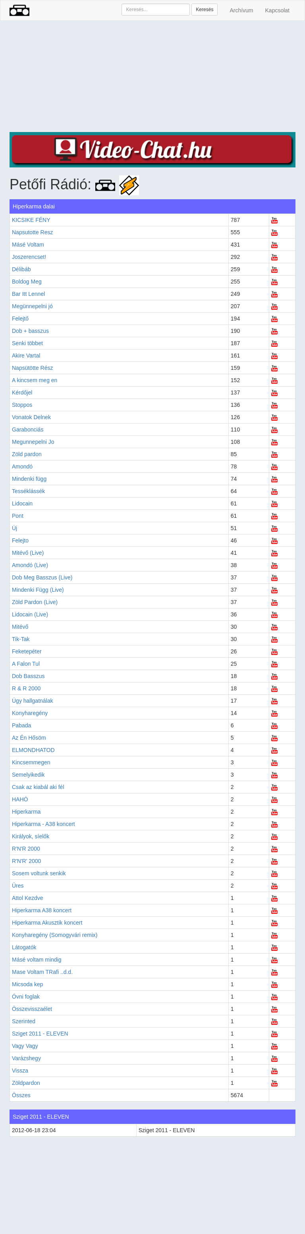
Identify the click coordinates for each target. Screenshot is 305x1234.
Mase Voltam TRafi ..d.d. (42, 972)
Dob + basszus (30, 331)
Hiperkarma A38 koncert (41, 910)
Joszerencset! (29, 257)
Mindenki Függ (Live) (38, 590)
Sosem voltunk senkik (39, 873)
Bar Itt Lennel (28, 294)
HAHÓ (20, 799)
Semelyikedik (28, 774)
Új (14, 528)
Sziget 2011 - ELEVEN (40, 1033)
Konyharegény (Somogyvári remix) (55, 935)
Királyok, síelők (30, 836)
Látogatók (24, 947)
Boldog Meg (27, 281)
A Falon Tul (26, 664)
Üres (18, 885)
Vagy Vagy (25, 1046)
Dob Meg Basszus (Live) (42, 577)
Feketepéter (27, 651)
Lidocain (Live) (30, 614)
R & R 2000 (26, 688)
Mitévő (20, 627)
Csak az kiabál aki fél (38, 787)
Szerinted (23, 1021)
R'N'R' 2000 (26, 861)
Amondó (22, 466)
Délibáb (21, 269)
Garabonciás (27, 429)
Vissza (20, 1070)
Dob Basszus (28, 676)
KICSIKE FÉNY (31, 220)
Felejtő (20, 318)
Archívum (241, 10)
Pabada (21, 725)
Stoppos (22, 405)
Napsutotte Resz (32, 232)
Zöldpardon (26, 1083)
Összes (21, 1095)
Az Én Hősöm (29, 738)
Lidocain (22, 503)
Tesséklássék (28, 491)
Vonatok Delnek (31, 417)
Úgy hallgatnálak (32, 701)
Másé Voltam (28, 244)
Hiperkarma (26, 811)
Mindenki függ (29, 479)
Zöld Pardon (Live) (35, 602)
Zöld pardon (27, 454)
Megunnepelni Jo (33, 442)
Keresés (204, 9)
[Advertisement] (152, 76)
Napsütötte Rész (32, 368)
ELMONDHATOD (33, 750)
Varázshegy (26, 1058)
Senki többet (27, 343)
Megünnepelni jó (32, 306)
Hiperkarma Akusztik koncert (47, 922)
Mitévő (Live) (28, 553)
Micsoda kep (27, 984)
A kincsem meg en (34, 380)
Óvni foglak (26, 996)
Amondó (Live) (30, 565)
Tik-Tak (21, 639)
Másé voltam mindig (37, 959)
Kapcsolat (277, 10)
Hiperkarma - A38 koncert (43, 824)
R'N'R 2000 (26, 848)
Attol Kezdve (27, 898)
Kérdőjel (22, 392)
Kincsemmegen (31, 762)
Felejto (20, 540)
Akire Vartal (26, 355)
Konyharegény (30, 713)
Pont (17, 516)
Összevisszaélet (32, 1009)
